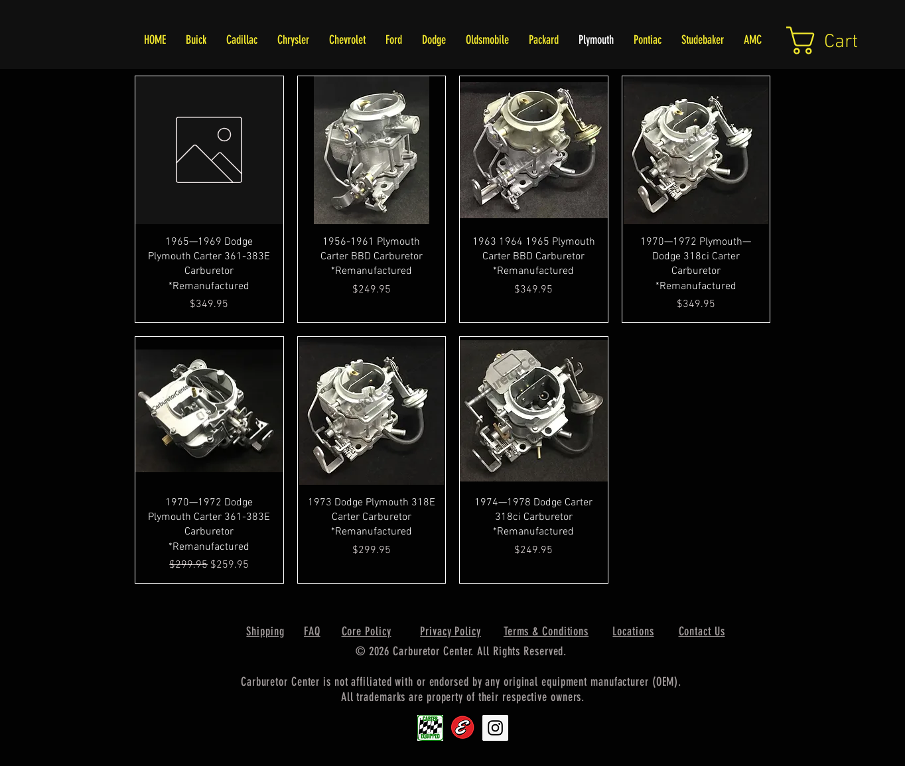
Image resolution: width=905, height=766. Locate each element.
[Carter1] (430, 728)
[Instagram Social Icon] (495, 728)
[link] (838, 40)
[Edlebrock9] (463, 728)
